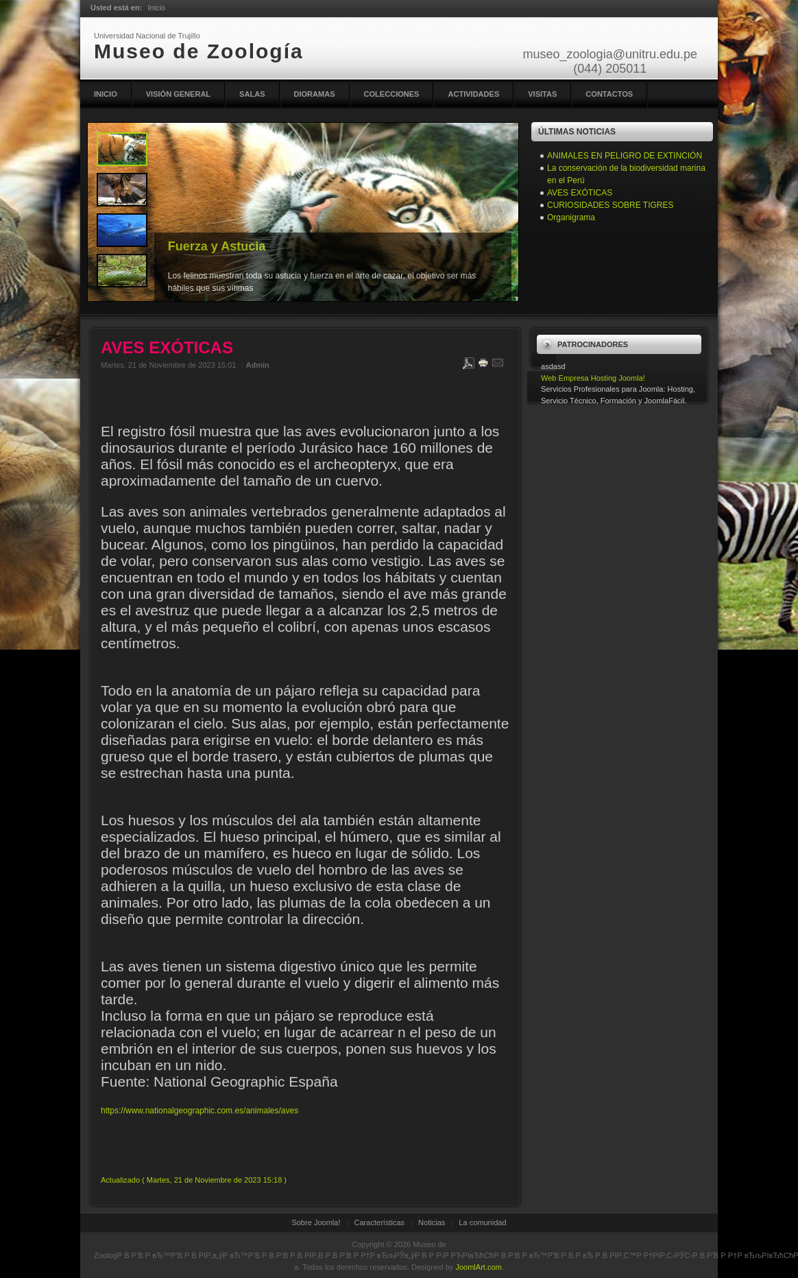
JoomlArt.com (478, 1267)
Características (379, 1222)
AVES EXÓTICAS (579, 193)
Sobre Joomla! (315, 1222)
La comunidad (482, 1222)
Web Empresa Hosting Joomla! (593, 378)
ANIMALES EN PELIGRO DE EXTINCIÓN (624, 156)
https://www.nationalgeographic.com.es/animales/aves (199, 1110)
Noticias (431, 1222)
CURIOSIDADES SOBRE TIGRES (610, 205)
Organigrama (571, 217)
